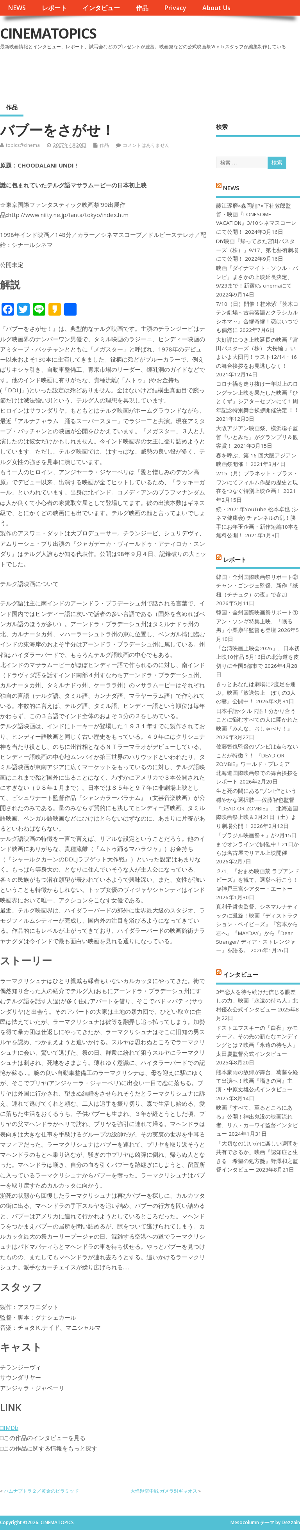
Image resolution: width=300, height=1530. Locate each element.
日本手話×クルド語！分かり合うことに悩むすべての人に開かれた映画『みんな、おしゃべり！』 (257, 720)
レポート (54, 8)
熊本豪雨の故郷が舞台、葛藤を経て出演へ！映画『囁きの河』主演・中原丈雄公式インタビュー (257, 1081)
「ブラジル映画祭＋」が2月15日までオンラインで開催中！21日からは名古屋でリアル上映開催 (257, 844)
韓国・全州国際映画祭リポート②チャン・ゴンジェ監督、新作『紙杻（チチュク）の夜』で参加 (257, 586)
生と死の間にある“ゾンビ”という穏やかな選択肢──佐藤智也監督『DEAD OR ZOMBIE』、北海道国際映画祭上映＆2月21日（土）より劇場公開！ (257, 808)
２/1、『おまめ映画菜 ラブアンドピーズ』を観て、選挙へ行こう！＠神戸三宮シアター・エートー (257, 880)
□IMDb (9, 1427)
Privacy (175, 8)
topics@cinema (23, 145)
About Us (216, 8)
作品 (142, 8)
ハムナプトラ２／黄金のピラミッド (41, 1491)
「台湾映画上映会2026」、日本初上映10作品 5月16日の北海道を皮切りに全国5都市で (258, 657)
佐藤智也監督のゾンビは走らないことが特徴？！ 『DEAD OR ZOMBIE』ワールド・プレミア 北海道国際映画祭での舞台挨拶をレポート (257, 764)
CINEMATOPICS (48, 33)
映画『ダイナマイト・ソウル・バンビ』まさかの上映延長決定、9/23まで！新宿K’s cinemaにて (257, 277)
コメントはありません (146, 145)
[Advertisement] (151, 73)
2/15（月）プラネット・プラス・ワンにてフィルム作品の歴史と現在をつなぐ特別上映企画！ (257, 482)
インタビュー (101, 8)
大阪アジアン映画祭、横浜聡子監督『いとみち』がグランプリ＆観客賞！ (257, 437)
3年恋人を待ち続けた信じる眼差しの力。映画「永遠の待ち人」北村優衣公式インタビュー (257, 1000)
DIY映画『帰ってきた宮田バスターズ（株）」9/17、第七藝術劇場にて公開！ (257, 250)
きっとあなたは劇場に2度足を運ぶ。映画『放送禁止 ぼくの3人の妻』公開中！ (256, 693)
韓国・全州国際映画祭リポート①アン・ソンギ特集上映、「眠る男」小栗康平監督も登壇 (257, 621)
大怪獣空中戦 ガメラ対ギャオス (163, 1491)
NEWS (17, 8)
